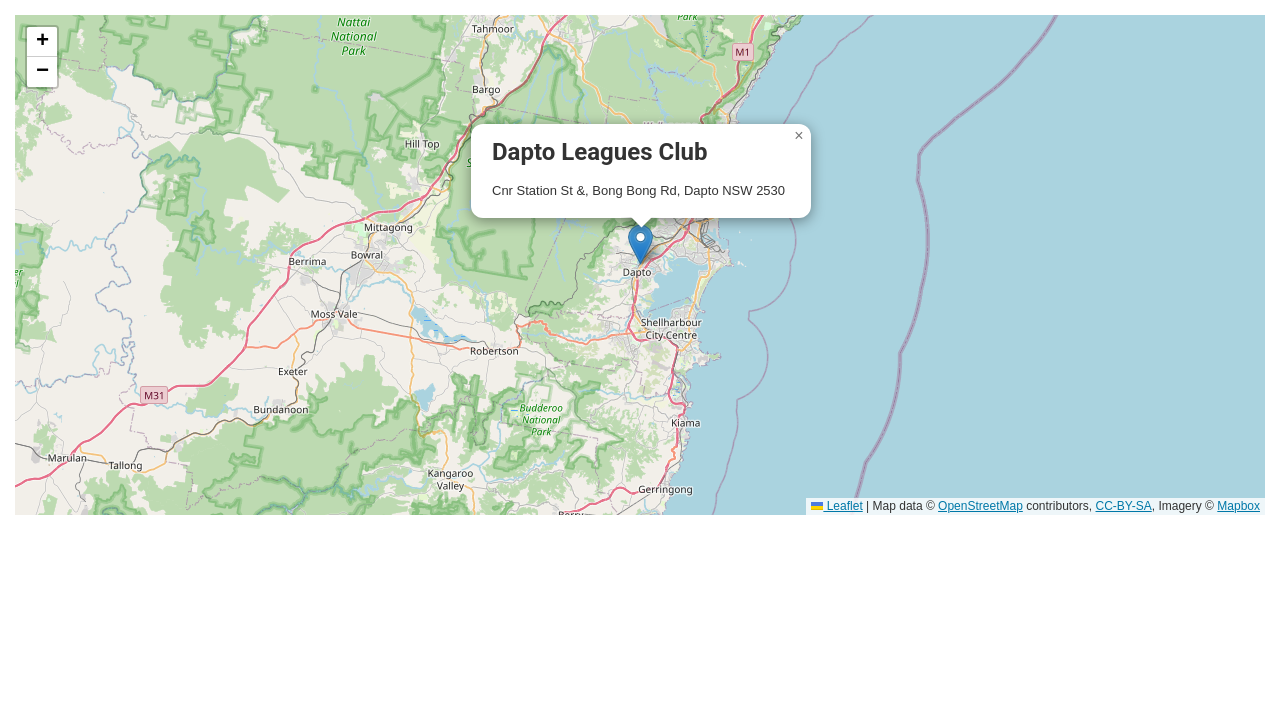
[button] (640, 244)
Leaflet (836, 506)
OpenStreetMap (980, 506)
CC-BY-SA (1124, 506)
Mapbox (1238, 506)
